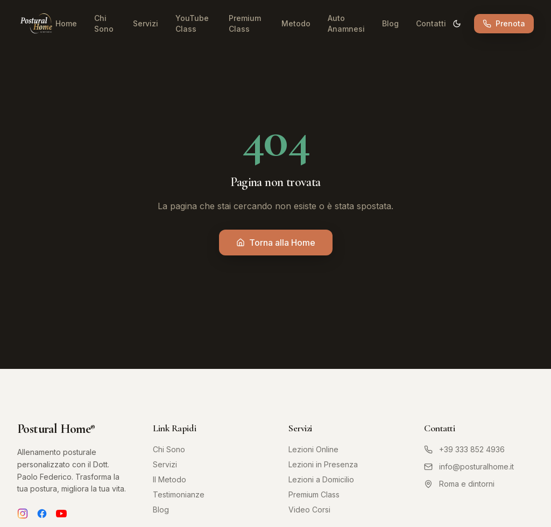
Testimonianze (178, 494)
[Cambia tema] (457, 23)
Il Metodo (169, 479)
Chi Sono (104, 23)
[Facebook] (42, 513)
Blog (390, 23)
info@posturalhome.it (469, 466)
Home (66, 23)
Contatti (431, 23)
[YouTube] (61, 513)
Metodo (295, 23)
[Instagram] (22, 513)
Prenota (504, 23)
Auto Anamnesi (346, 23)
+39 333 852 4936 (464, 449)
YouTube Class (192, 23)
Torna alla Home (275, 242)
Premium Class (245, 23)
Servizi (145, 23)
